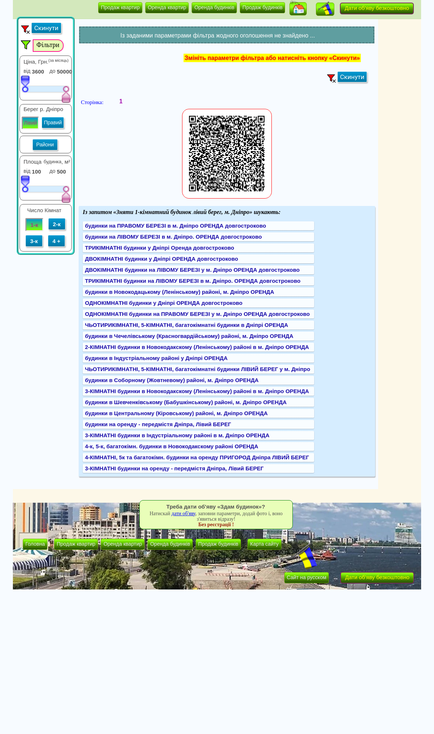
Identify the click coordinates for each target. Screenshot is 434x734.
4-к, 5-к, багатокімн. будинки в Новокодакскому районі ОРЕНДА (171, 446)
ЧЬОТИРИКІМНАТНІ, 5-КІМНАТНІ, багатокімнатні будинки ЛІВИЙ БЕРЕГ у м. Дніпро (197, 369)
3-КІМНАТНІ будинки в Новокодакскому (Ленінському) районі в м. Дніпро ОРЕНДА (197, 391)
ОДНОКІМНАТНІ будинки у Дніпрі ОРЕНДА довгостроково (163, 303)
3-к (34, 241)
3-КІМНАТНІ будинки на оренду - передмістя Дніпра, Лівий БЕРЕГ (174, 468)
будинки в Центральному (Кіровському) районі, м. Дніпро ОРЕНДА (176, 413)
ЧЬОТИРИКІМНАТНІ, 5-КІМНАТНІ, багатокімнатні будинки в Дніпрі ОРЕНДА (186, 325)
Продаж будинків (262, 7)
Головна (35, 544)
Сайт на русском (307, 577)
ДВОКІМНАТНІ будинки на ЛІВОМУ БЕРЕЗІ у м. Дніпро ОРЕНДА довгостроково (192, 270)
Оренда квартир (167, 7)
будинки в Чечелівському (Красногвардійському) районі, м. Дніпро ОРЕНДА (189, 336)
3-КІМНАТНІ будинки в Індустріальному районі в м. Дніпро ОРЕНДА (177, 435)
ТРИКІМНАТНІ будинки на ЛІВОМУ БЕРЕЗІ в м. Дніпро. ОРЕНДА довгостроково (192, 281)
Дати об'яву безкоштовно (377, 8)
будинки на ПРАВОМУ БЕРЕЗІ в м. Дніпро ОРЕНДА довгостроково (175, 225)
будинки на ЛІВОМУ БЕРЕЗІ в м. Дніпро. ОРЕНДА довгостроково (173, 237)
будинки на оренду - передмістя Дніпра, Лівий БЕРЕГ (158, 424)
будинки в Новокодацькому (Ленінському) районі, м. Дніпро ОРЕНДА (179, 292)
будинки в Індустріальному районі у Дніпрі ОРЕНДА (156, 358)
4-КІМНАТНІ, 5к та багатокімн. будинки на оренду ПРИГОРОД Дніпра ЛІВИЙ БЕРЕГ (197, 457)
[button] (298, 8)
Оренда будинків (214, 7)
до (53, 71)
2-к (57, 224)
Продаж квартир (120, 7)
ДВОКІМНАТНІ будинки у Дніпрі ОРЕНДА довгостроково (161, 259)
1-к (34, 225)
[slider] (25, 83)
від (27, 71)
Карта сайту (264, 544)
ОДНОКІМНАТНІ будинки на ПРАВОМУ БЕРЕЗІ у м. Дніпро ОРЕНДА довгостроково (197, 314)
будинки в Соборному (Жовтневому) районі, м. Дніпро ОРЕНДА (172, 380)
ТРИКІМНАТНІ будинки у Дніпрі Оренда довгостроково (159, 248)
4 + (56, 241)
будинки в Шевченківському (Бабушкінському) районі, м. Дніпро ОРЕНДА (186, 402)
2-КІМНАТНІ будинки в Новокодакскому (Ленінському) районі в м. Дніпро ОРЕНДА (197, 347)
